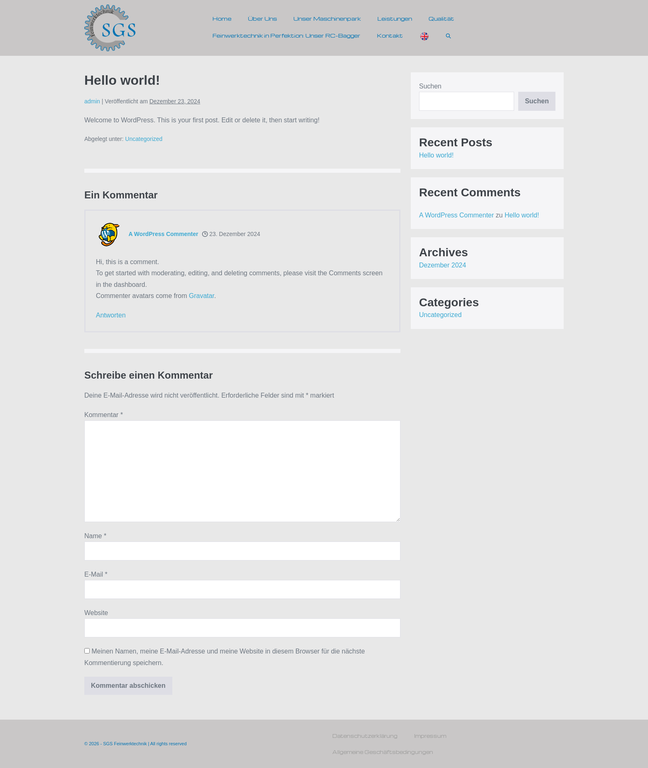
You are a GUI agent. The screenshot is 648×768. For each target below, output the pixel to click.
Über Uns (262, 18)
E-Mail (95, 574)
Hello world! (436, 155)
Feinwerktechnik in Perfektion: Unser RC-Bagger (286, 35)
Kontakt (390, 35)
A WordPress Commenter (163, 234)
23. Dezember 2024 (231, 234)
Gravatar (201, 295)
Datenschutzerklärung (365, 735)
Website (96, 612)
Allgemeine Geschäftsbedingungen (382, 752)
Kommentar (103, 414)
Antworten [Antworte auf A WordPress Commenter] (111, 315)
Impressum (430, 735)
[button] (448, 35)
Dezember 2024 (442, 265)
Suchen (430, 86)
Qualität (441, 18)
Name (95, 535)
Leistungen (394, 18)
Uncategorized (143, 139)
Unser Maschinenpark (327, 18)
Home (221, 18)
